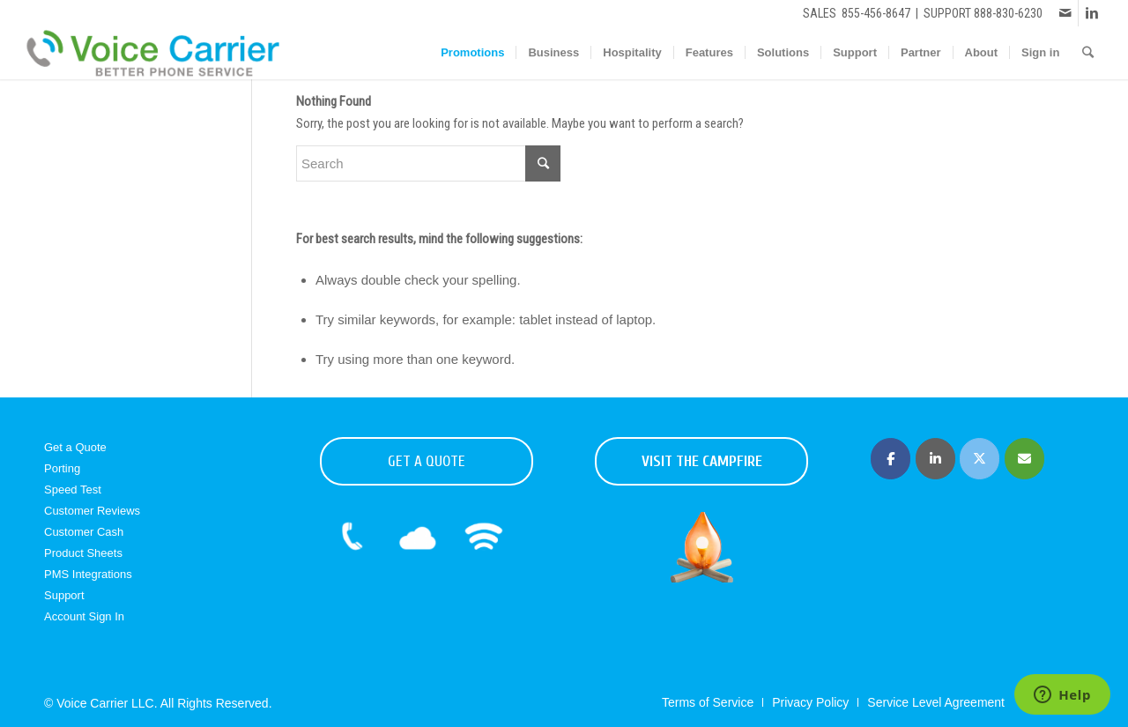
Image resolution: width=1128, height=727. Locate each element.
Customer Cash (83, 531)
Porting (62, 468)
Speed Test (72, 489)
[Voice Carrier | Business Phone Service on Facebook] (890, 458)
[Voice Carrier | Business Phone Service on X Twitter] (979, 458)
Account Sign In (84, 616)
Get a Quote (75, 447)
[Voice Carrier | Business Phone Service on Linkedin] (935, 458)
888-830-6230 (1008, 13)
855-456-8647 (876, 13)
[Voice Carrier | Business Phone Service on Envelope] (1024, 458)
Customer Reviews (92, 510)
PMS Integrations (88, 574)
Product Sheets (83, 553)
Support (64, 595)
